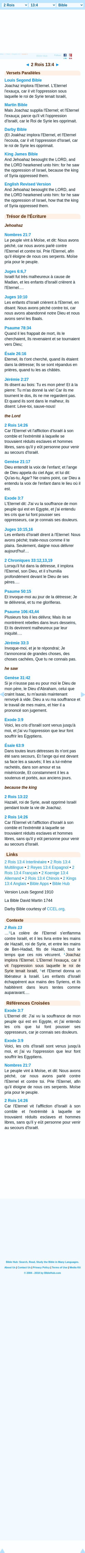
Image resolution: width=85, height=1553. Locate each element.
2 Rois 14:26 (16, 425)
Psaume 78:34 (18, 328)
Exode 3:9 (14, 719)
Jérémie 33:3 (17, 643)
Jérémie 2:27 (17, 379)
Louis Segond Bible (23, 80)
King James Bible (21, 154)
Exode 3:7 (14, 498)
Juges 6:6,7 (15, 271)
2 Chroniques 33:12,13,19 (28, 560)
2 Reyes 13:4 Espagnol (47, 867)
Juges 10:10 (16, 297)
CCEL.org (55, 909)
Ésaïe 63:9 (14, 745)
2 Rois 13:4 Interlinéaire (26, 862)
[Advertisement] (42, 1170)
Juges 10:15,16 (19, 529)
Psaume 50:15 (18, 591)
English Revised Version (28, 184)
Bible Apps (39, 883)
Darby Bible (16, 129)
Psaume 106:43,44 (22, 611)
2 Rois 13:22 (16, 797)
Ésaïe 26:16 (15, 353)
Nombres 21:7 (18, 234)
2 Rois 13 (13, 927)
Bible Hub (61, 883)
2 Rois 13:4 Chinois (42, 878)
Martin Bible (16, 105)
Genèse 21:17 (17, 461)
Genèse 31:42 (17, 678)
